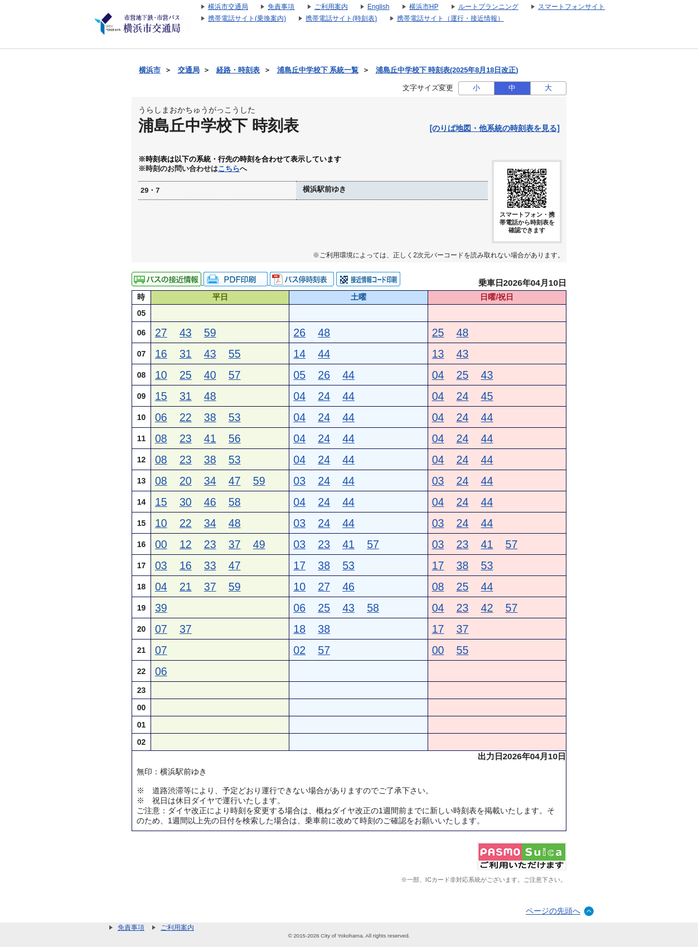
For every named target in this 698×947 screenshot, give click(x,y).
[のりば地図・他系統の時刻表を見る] (495, 128)
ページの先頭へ (553, 910)
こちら (229, 169)
